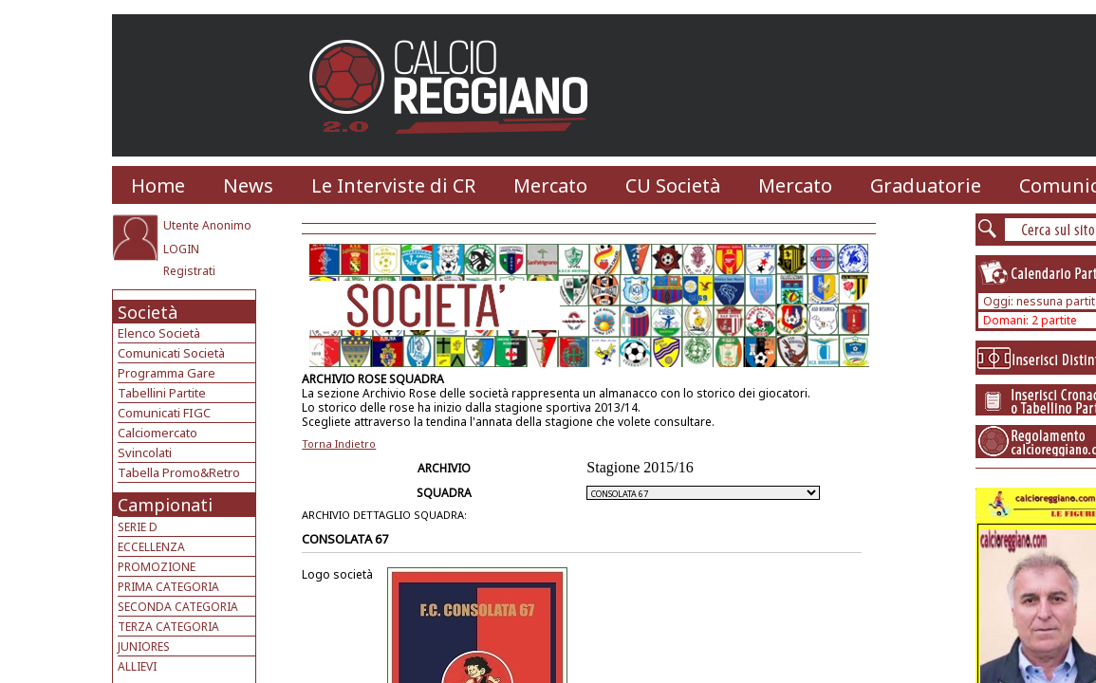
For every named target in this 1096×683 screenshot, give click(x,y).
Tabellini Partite (162, 392)
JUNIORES (144, 646)
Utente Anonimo (207, 225)
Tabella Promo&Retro (179, 472)
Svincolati (145, 452)
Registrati (189, 271)
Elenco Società (159, 333)
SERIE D (138, 527)
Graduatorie (925, 185)
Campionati (165, 504)
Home (158, 185)
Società (147, 312)
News (248, 185)
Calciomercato (157, 432)
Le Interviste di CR (393, 185)
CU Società (672, 185)
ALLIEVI (137, 666)
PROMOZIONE (156, 567)
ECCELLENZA (151, 547)
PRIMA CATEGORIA (168, 587)
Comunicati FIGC (164, 412)
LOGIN (181, 249)
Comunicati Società (171, 352)
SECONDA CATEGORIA (178, 607)
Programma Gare (166, 372)
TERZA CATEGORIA (168, 626)
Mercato (550, 185)
